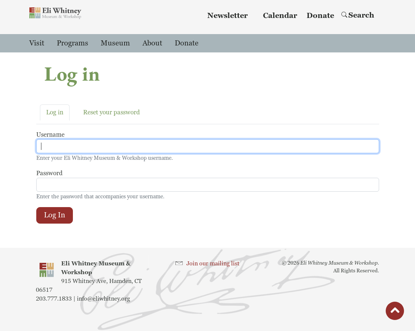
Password (49, 173)
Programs (72, 43)
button (395, 313)
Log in (54, 112)
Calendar (280, 15)
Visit (36, 43)
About (152, 43)
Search (357, 15)
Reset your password (111, 112)
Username (50, 135)
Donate (320, 15)
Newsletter (227, 15)
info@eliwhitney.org (103, 298)
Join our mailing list (213, 263)
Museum (115, 43)
